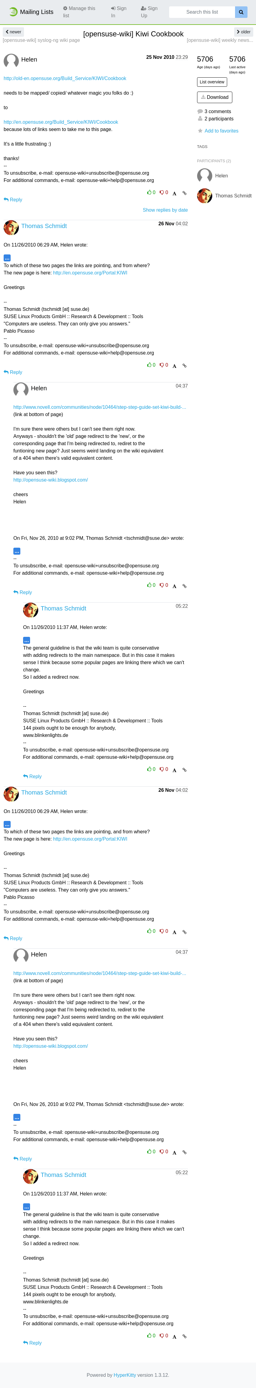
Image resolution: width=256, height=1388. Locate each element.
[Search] (241, 12)
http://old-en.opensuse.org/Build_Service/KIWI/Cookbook (65, 78)
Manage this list (79, 12)
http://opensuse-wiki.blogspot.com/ (50, 479)
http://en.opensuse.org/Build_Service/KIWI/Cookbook (61, 122)
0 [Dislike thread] (164, 192)
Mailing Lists (31, 11)
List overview (212, 81)
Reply (13, 199)
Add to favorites (218, 130)
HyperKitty (125, 1375)
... (7, 257)
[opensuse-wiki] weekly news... (220, 40)
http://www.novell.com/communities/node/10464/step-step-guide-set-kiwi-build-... (99, 407)
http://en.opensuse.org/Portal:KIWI (90, 272)
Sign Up (149, 12)
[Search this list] (202, 12)
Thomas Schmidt (44, 226)
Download (215, 97)
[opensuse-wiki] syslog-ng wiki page (41, 40)
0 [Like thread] (152, 192)
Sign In (118, 12)
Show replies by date (165, 210)
